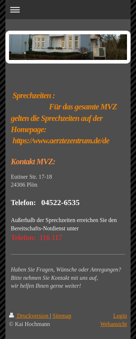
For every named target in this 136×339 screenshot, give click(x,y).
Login (120, 316)
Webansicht (113, 324)
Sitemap (61, 316)
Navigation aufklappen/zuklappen (68, 9)
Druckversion (29, 316)
